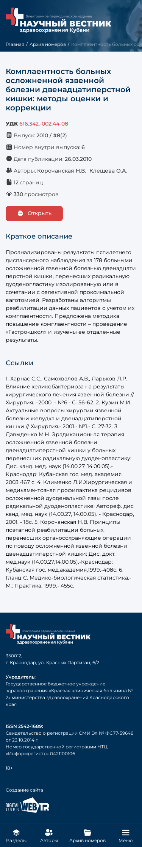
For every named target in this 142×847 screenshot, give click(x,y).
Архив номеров (48, 44)
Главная (15, 44)
